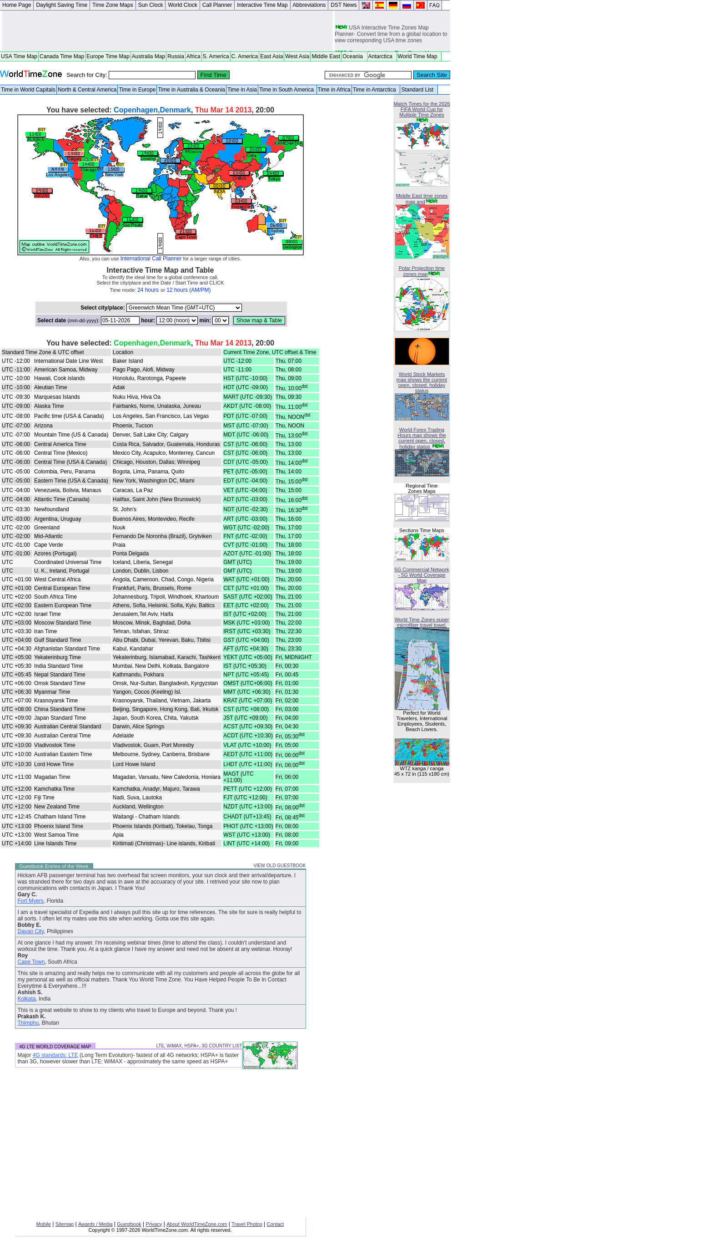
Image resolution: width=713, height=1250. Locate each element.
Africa (193, 56)
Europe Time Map (108, 56)
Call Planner (217, 5)
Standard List (418, 89)
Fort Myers (31, 901)
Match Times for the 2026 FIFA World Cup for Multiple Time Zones (421, 109)
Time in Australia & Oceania (191, 89)
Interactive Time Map (262, 5)
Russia (175, 56)
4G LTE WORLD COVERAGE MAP (55, 1046)
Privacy (154, 1224)
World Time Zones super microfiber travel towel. (422, 622)
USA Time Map (19, 56)
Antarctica (382, 56)
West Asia (297, 56)
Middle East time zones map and (422, 198)
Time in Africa (334, 89)
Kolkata (27, 999)
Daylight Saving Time (61, 5)
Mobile (43, 1224)
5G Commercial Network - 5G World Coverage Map (422, 575)
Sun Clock (150, 5)
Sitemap (64, 1224)
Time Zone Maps (112, 5)
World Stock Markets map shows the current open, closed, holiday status (422, 382)
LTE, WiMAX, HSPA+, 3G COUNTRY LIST (199, 1045)
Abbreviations (309, 5)
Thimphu (28, 1023)
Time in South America (287, 89)
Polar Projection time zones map (422, 271)
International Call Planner (151, 258)
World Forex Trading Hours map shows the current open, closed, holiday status (421, 438)
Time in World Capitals (28, 89)
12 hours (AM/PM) (188, 290)
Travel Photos (246, 1224)
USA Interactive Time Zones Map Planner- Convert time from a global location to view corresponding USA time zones (391, 36)
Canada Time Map (62, 56)
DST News (343, 5)
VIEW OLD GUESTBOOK (279, 865)
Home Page (16, 5)
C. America (244, 56)
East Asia (271, 56)
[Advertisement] (167, 30)
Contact (275, 1224)
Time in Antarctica (376, 89)
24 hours (148, 290)
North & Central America (87, 89)
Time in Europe (137, 89)
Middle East (325, 56)
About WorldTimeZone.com (196, 1224)
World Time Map (419, 56)
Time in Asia (242, 89)
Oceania (354, 56)
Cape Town (31, 962)
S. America (216, 56)
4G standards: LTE (55, 1055)
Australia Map (148, 56)
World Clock (182, 5)
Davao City (31, 931)
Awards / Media (95, 1224)
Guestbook (129, 1224)
